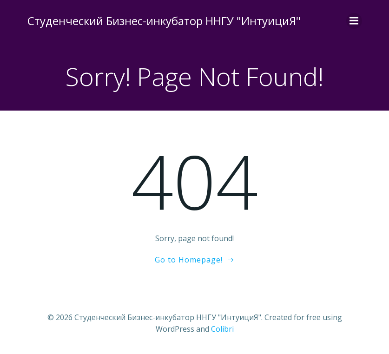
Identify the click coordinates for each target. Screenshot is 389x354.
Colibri (222, 329)
